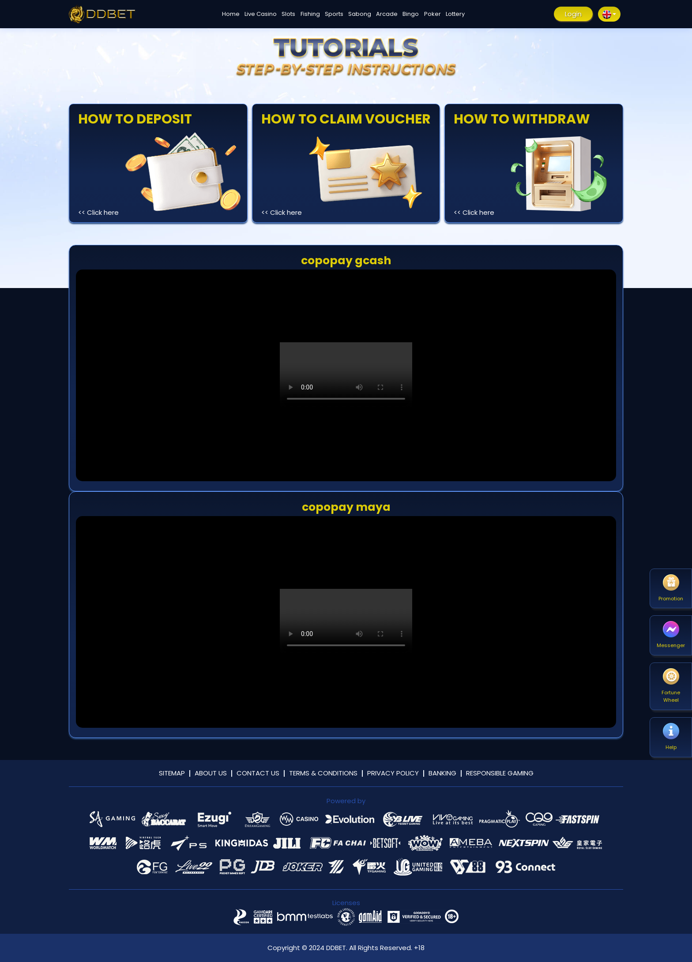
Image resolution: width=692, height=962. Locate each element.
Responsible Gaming (500, 773)
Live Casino (260, 14)
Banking (442, 773)
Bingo (410, 14)
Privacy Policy (393, 773)
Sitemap (172, 773)
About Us (211, 773)
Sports (334, 14)
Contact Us (258, 773)
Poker (432, 14)
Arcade (387, 14)
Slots (288, 14)
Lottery (455, 14)
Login (573, 14)
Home (231, 14)
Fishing (310, 14)
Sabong (359, 14)
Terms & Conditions (323, 773)
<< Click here (98, 212)
